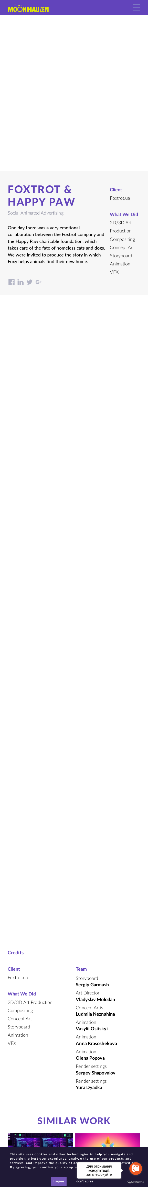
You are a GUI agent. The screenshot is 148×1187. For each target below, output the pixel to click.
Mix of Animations (40, 1009)
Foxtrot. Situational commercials (40, 1028)
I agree (58, 1181)
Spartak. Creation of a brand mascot (108, 1033)
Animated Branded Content (40, 1076)
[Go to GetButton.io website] (136, 1181)
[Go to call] (135, 1168)
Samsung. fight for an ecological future (40, 1095)
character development (108, 1020)
